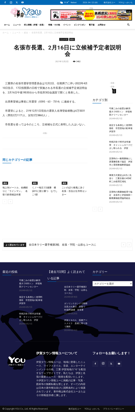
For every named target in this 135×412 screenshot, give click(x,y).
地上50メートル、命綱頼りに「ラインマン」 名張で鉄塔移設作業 (15, 191)
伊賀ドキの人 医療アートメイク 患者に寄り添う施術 (75, 323)
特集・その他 (54, 24)
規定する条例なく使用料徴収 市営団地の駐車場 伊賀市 (121, 128)
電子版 (92, 24)
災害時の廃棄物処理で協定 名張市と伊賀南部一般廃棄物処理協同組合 (120, 195)
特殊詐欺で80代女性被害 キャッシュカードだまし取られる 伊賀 (120, 145)
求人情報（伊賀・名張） (34, 24)
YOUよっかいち (126, 2)
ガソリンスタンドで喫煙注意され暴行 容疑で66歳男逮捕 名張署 (75, 306)
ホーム (7, 24)
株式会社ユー (109, 2)
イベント (67, 24)
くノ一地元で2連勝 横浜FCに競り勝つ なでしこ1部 (44, 191)
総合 (26, 32)
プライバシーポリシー (113, 408)
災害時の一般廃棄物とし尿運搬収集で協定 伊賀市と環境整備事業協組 (120, 161)
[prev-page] (4, 201)
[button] (128, 25)
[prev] (123, 245)
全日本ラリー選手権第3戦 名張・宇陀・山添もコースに (62, 244)
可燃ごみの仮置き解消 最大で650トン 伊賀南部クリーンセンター (120, 111)
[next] (129, 245)
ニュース (17, 24)
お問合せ (101, 24)
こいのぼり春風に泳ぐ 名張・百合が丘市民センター (74, 191)
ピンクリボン (80, 24)
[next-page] (10, 201)
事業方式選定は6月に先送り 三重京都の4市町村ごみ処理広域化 (120, 178)
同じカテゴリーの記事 (17, 160)
